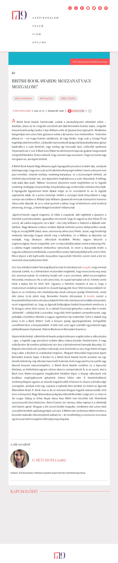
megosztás (74, 111)
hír (13, 73)
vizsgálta (86, 267)
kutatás (91, 296)
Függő (38, 26)
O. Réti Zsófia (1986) (22, 111)
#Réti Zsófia (68, 98)
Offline (40, 42)
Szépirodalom (46, 18)
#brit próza (46, 98)
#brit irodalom (23, 98)
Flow (37, 34)
